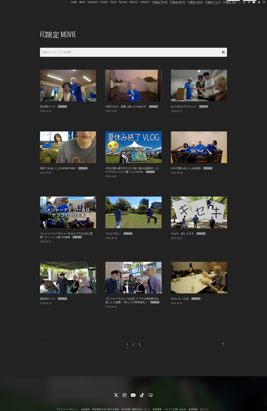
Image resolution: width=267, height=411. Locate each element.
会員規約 (85, 393)
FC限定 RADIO (187, 9)
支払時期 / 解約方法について (135, 393)
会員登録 (233, 16)
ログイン (249, 16)
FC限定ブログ (205, 9)
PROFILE (126, 9)
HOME (66, 9)
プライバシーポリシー (67, 393)
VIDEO (105, 9)
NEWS (74, 9)
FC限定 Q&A (222, 9)
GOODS (96, 9)
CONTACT (137, 9)
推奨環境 (157, 393)
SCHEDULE (85, 9)
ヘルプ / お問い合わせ (175, 393)
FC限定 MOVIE (169, 9)
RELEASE (115, 9)
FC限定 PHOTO (152, 9)
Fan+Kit (139, 402)
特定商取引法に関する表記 (105, 393)
